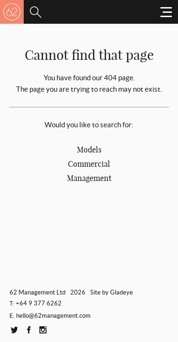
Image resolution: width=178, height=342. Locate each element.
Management (89, 178)
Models (89, 149)
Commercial (89, 164)
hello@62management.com (53, 315)
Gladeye (121, 292)
